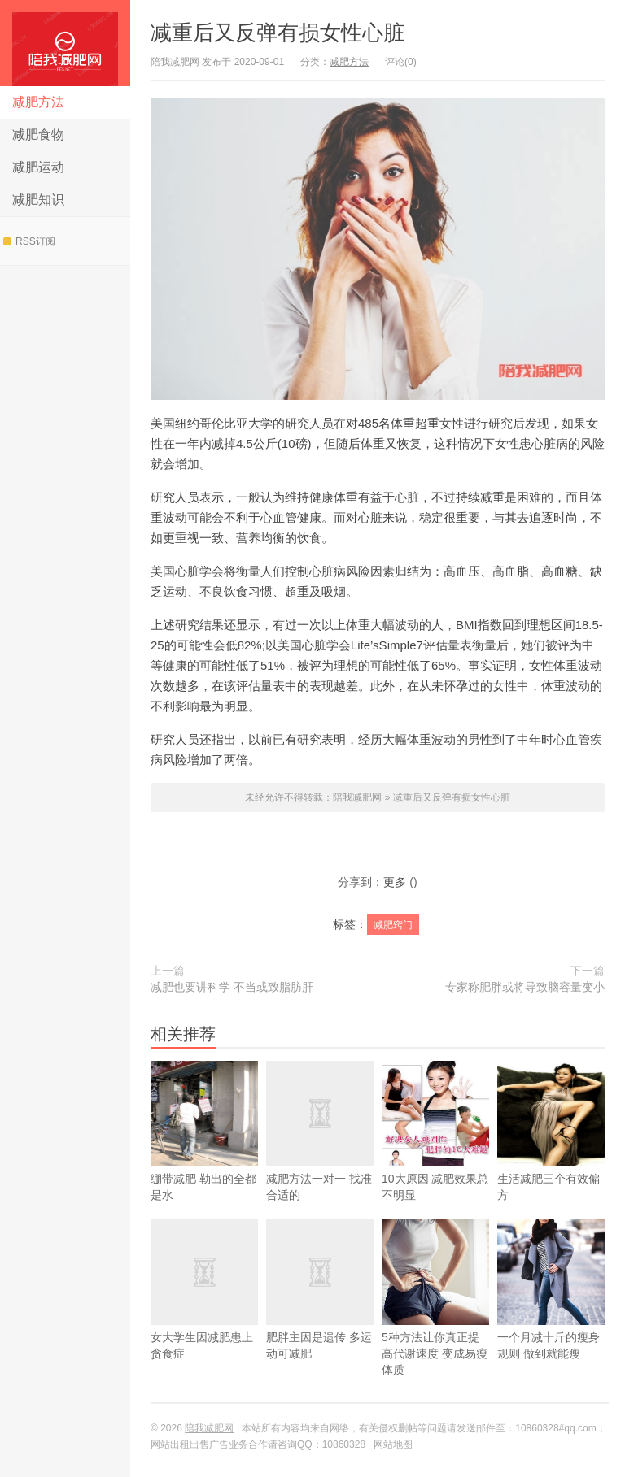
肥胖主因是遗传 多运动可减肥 (320, 1313)
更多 (394, 881)
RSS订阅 (29, 241)
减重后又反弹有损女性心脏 (277, 32)
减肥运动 (38, 167)
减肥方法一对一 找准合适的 (320, 1154)
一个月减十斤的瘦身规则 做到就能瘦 (551, 1313)
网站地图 (393, 1444)
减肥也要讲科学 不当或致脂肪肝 (232, 986)
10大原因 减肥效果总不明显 (435, 1154)
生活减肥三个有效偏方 (551, 1154)
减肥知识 (38, 199)
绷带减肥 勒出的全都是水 (204, 1154)
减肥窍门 (393, 925)
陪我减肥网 (65, 43)
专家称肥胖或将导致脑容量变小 (525, 986)
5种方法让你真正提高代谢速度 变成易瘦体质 (435, 1321)
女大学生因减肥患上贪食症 (204, 1313)
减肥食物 (38, 134)
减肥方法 (38, 102)
